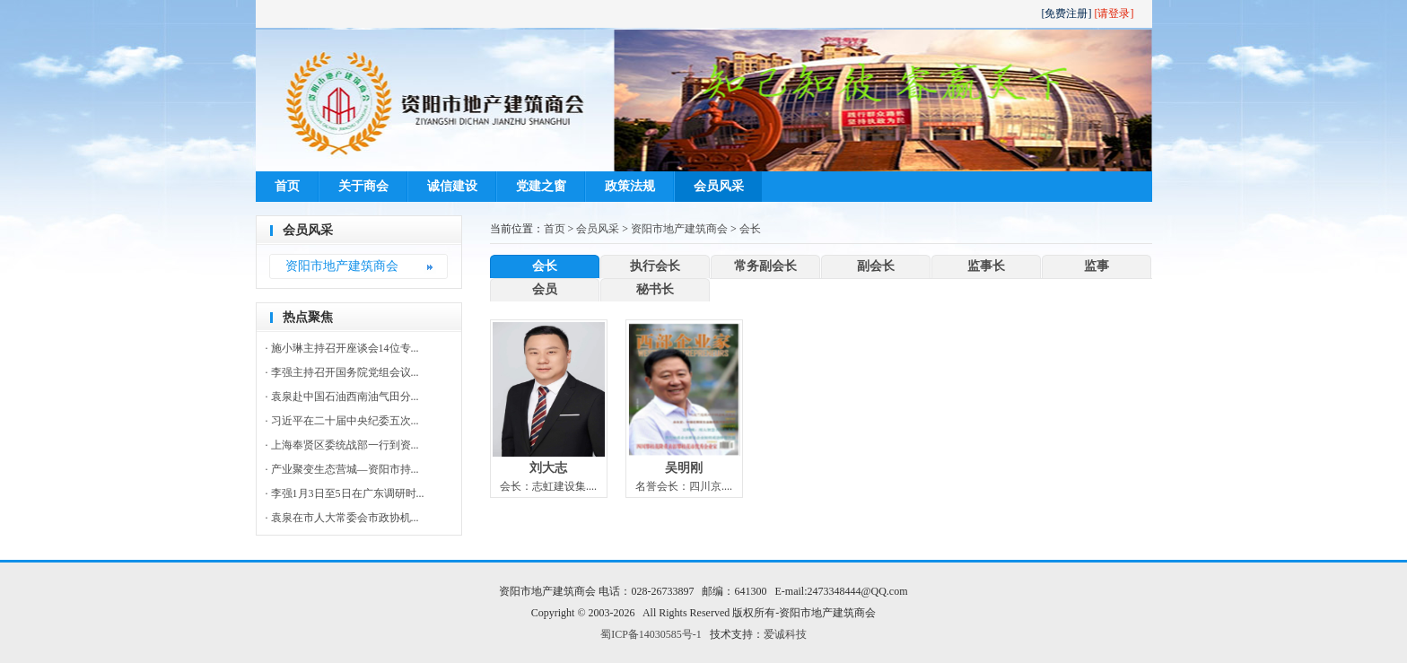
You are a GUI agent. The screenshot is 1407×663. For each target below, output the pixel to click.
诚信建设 (452, 186)
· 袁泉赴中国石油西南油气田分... (342, 396)
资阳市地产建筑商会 (341, 266)
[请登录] (1114, 13)
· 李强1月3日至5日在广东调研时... (345, 493)
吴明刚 (684, 468)
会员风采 (719, 186)
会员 (544, 289)
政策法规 (630, 186)
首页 (287, 186)
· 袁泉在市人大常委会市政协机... (342, 517)
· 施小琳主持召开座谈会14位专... (342, 348)
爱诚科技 (785, 634)
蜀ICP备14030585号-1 (651, 634)
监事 (1096, 266)
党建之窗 (541, 186)
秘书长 (655, 289)
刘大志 (548, 468)
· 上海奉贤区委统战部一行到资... (342, 445)
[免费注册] (1067, 13)
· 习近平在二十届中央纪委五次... (342, 420)
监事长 (986, 266)
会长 (750, 228)
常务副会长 (765, 266)
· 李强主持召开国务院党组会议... (342, 372)
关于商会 (363, 186)
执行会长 (655, 266)
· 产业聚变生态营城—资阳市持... (342, 469)
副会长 (876, 266)
